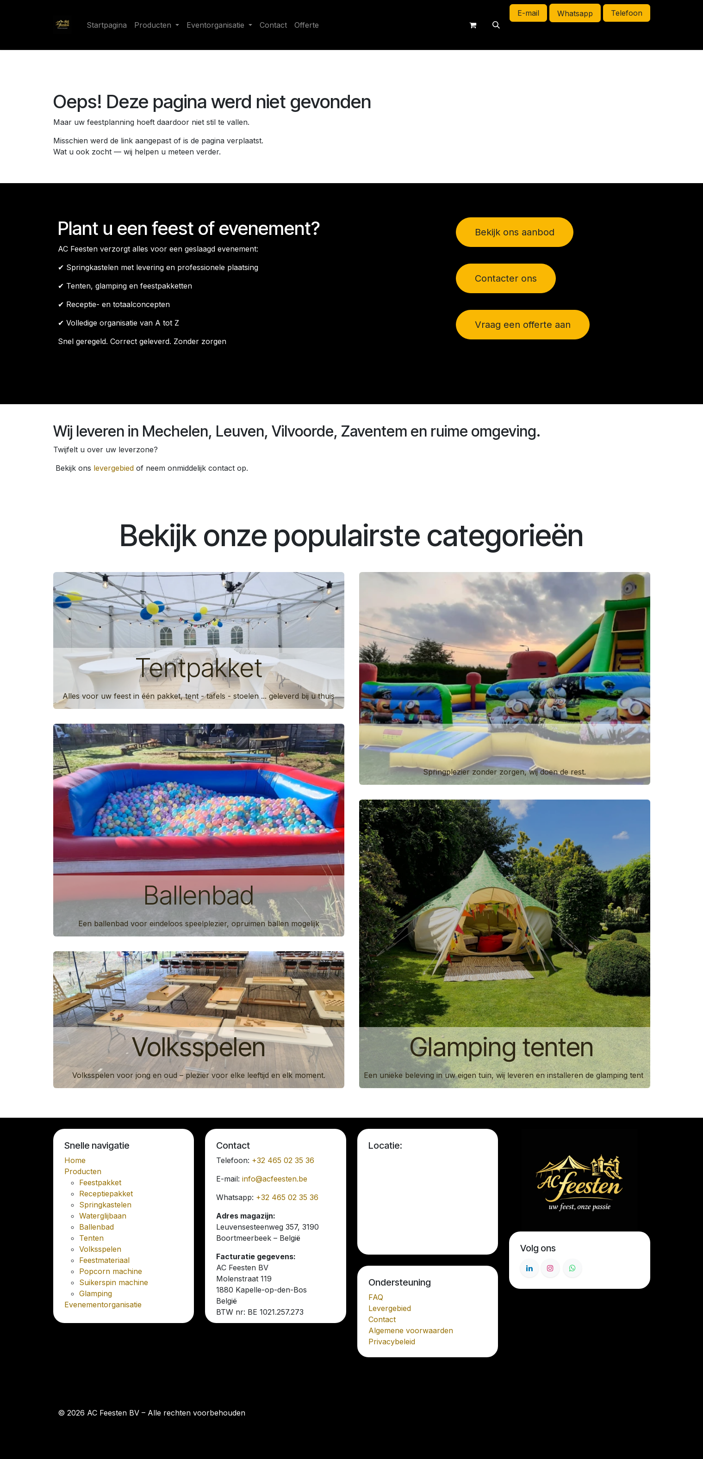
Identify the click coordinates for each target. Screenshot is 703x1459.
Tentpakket (198, 667)
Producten (82, 1171)
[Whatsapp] (572, 1268)
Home (75, 1160)
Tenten (91, 1238)
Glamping (95, 1293)
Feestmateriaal (104, 1260)
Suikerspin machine (113, 1282)
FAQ (375, 1297)
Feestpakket (100, 1182)
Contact (382, 1319)
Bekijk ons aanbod (514, 232)
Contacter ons (506, 278)
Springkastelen (105, 1204)
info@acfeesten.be (274, 1178)
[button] (496, 25)
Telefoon (626, 13)
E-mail (528, 13)
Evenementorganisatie (103, 1304)
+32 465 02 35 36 (283, 1160)
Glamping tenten (505, 1047)
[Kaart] (427, 1201)
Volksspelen (199, 1047)
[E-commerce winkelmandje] (473, 25)
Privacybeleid (391, 1341)
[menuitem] (107, 25)
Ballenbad (198, 895)
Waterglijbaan (102, 1215)
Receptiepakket (106, 1193)
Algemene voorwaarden (410, 1330)
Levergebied (389, 1308)
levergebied (113, 468)
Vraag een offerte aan (523, 324)
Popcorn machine (110, 1271)
